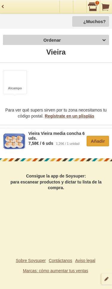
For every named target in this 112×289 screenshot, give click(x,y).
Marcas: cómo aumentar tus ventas (55, 270)
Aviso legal (85, 260)
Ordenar (74, 40)
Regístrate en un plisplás (69, 116)
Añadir (98, 141)
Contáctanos (60, 260)
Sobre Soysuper (31, 260)
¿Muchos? (94, 21)
